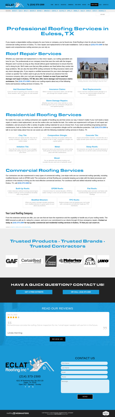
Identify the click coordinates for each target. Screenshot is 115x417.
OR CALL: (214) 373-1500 (81, 292)
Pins (89, 5)
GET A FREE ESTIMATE (34, 292)
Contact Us (105, 5)
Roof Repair (78, 5)
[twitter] (29, 387)
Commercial (71, 5)
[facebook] (25, 387)
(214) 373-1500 (36, 5)
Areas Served (94, 5)
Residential (63, 5)
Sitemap (70, 412)
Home (52, 5)
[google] (32, 387)
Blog (100, 5)
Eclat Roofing (28, 227)
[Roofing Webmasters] (17, 414)
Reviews (84, 5)
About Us (57, 5)
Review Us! (57, 339)
